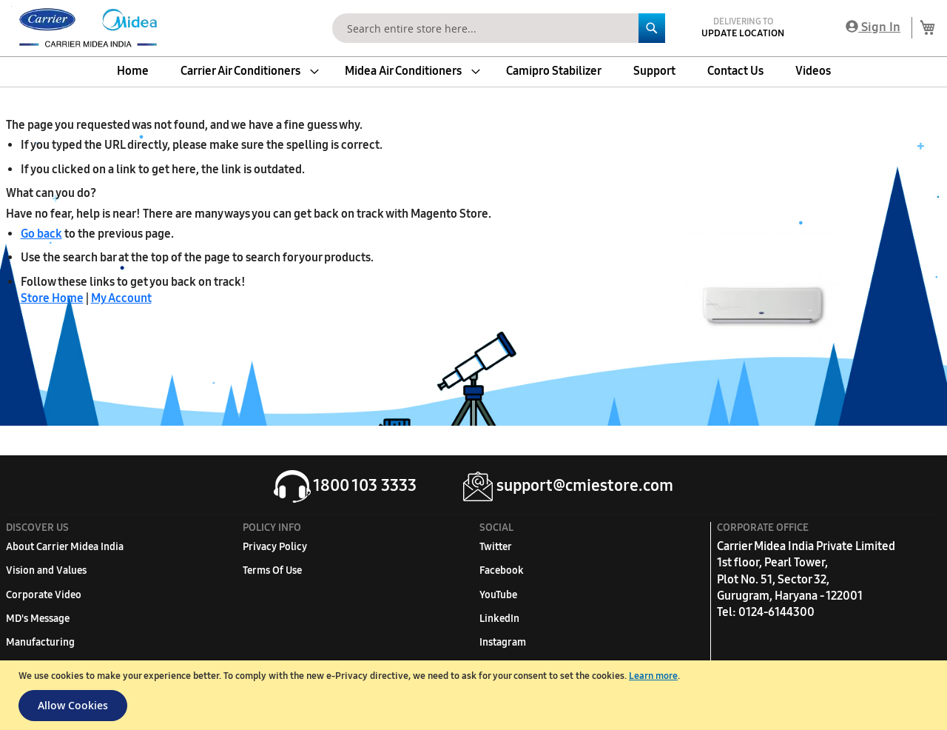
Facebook (501, 570)
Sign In (873, 27)
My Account (121, 298)
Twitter (495, 546)
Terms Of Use (272, 570)
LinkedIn (499, 618)
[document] (475, 695)
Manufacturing (40, 642)
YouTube (498, 595)
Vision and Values (46, 570)
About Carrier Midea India (65, 546)
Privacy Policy (275, 546)
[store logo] (85, 28)
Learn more (653, 676)
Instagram (502, 642)
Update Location (742, 33)
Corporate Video (43, 595)
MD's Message (38, 618)
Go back (41, 234)
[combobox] (498, 28)
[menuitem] (133, 71)
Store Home (52, 298)
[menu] (473, 71)
